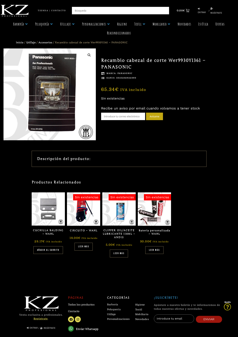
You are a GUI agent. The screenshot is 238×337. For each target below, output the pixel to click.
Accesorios (45, 42)
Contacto (58, 10)
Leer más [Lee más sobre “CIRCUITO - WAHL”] (83, 246)
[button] (20, 24)
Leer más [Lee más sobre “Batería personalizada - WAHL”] (154, 250)
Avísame (154, 116)
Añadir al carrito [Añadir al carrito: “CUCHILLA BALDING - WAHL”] (48, 250)
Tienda (43, 10)
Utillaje (31, 42)
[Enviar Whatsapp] (71, 329)
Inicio (19, 42)
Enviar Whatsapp (88, 329)
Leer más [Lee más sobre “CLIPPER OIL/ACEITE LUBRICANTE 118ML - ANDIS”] (118, 253)
